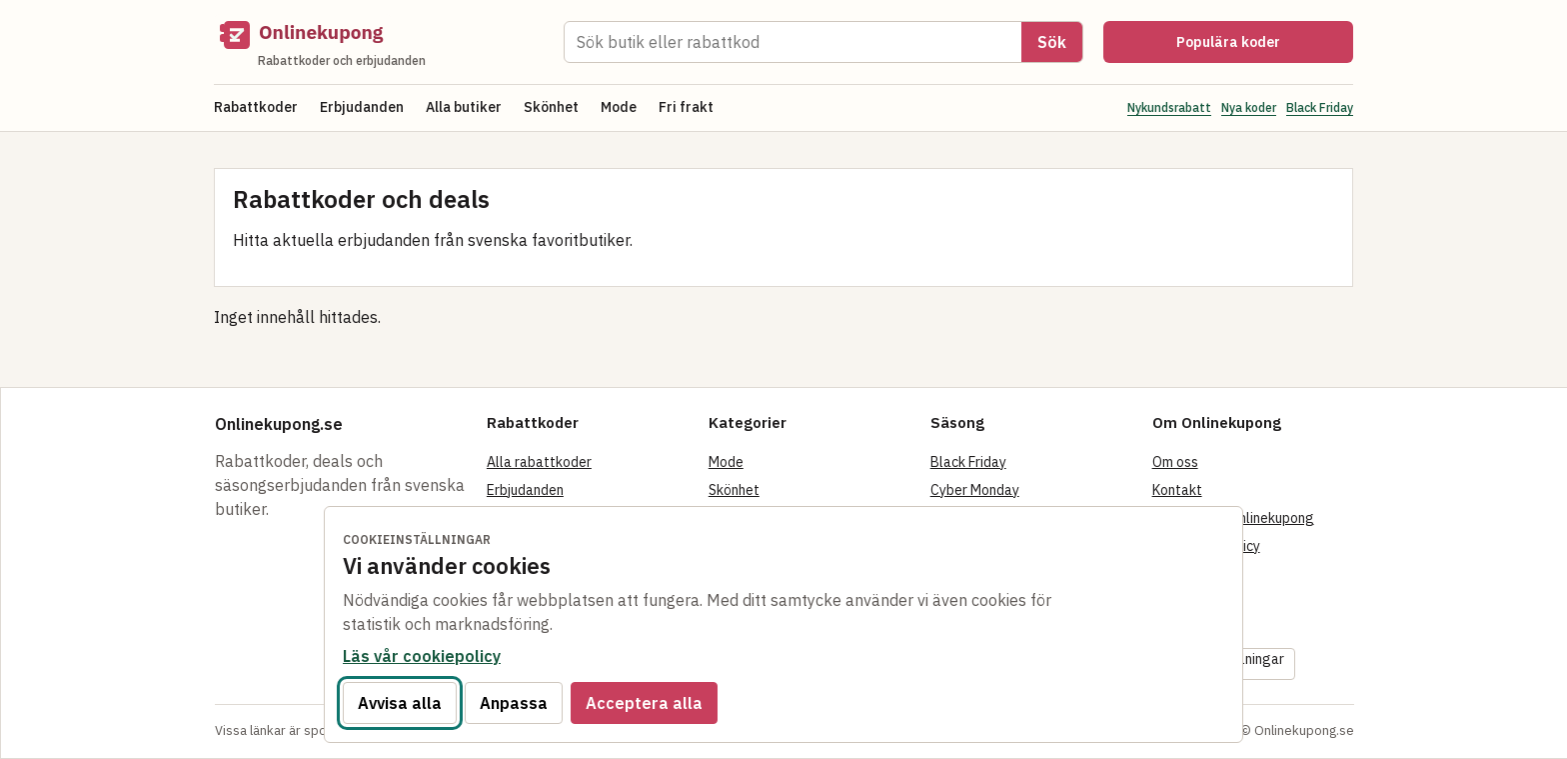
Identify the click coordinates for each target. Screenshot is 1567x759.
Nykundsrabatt (1169, 107)
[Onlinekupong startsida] (379, 42)
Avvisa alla (400, 703)
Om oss (1175, 462)
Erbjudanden (362, 107)
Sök (1051, 42)
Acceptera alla (644, 703)
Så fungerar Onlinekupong (1233, 518)
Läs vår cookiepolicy (422, 656)
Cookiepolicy (1192, 574)
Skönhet (551, 107)
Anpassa (514, 703)
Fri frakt (686, 107)
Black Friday (1319, 107)
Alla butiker (464, 107)
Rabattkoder (256, 107)
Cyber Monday (974, 490)
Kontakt (1177, 490)
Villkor (1172, 602)
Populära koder (1228, 42)
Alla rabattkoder (539, 462)
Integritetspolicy (1206, 546)
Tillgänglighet (1197, 630)
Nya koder (1248, 107)
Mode (619, 107)
